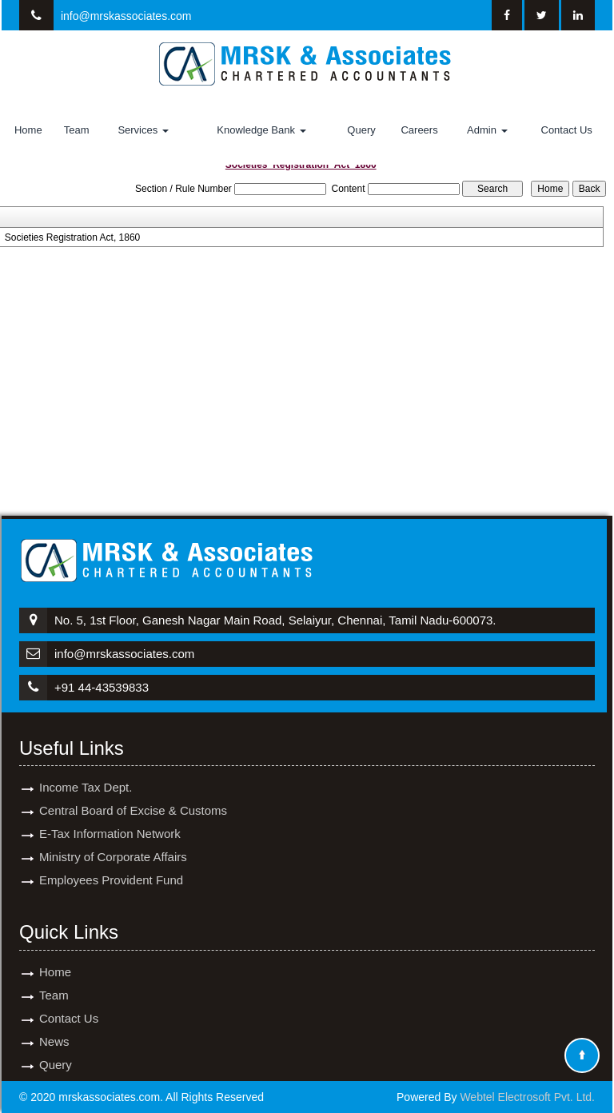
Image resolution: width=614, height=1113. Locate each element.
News (54, 1027)
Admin (487, 130)
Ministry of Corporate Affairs (113, 842)
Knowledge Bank (261, 130)
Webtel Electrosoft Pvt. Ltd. (527, 1097)
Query (361, 130)
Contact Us (566, 130)
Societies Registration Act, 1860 (72, 237)
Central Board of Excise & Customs (133, 796)
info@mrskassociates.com (126, 16)
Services (143, 130)
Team (77, 130)
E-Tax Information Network (110, 819)
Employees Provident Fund (111, 865)
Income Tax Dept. (85, 773)
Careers (419, 130)
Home (28, 130)
